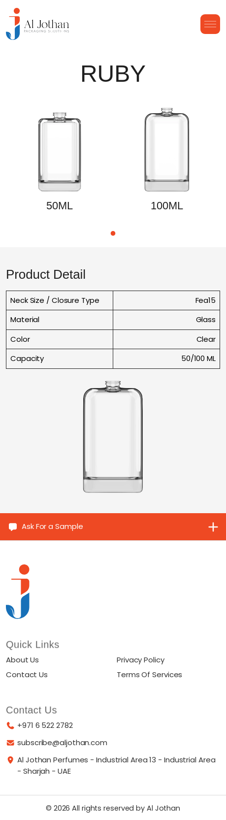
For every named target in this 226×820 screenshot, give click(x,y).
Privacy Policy (140, 660)
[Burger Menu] (210, 24)
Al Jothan (163, 808)
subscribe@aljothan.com (62, 742)
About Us (22, 660)
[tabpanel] (59, 170)
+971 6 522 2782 (45, 725)
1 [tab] (113, 235)
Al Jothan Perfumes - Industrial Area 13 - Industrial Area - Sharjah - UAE (116, 765)
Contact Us (27, 674)
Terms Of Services (149, 674)
